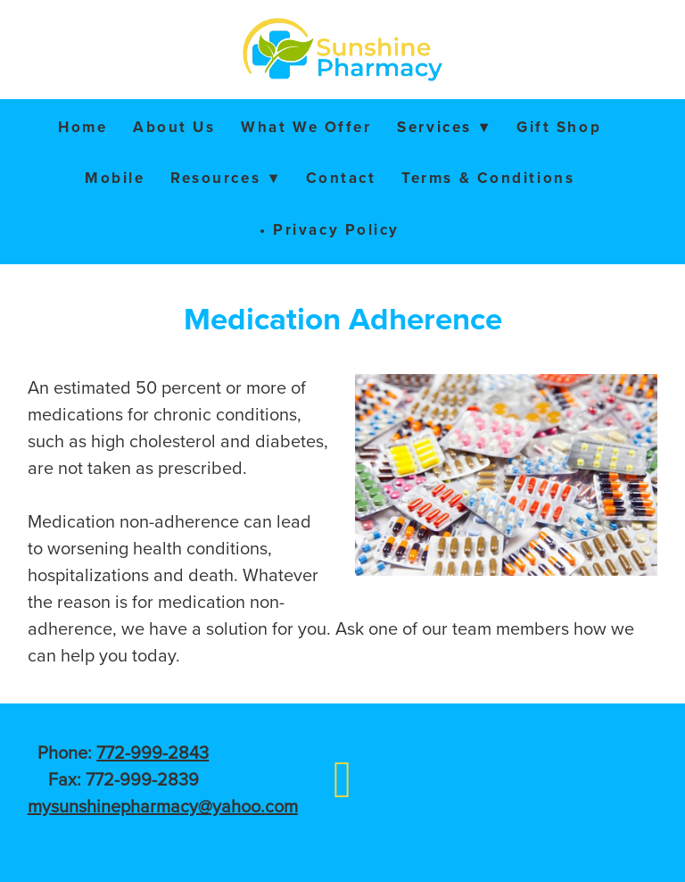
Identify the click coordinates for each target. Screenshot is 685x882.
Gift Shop (558, 126)
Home (82, 126)
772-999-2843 (152, 752)
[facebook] (342, 778)
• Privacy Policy (330, 229)
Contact (341, 177)
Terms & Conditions (487, 177)
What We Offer (306, 126)
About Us (174, 126)
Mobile (114, 177)
